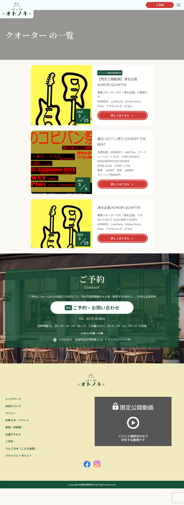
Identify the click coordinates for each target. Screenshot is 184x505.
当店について (13, 406)
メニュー (10, 413)
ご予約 (159, 5)
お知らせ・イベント (17, 421)
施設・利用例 (13, 428)
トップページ (13, 399)
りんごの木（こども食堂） (21, 449)
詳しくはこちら (120, 115)
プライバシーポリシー (18, 456)
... (1, 480)
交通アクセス (13, 435)
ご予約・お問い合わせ (92, 307)
